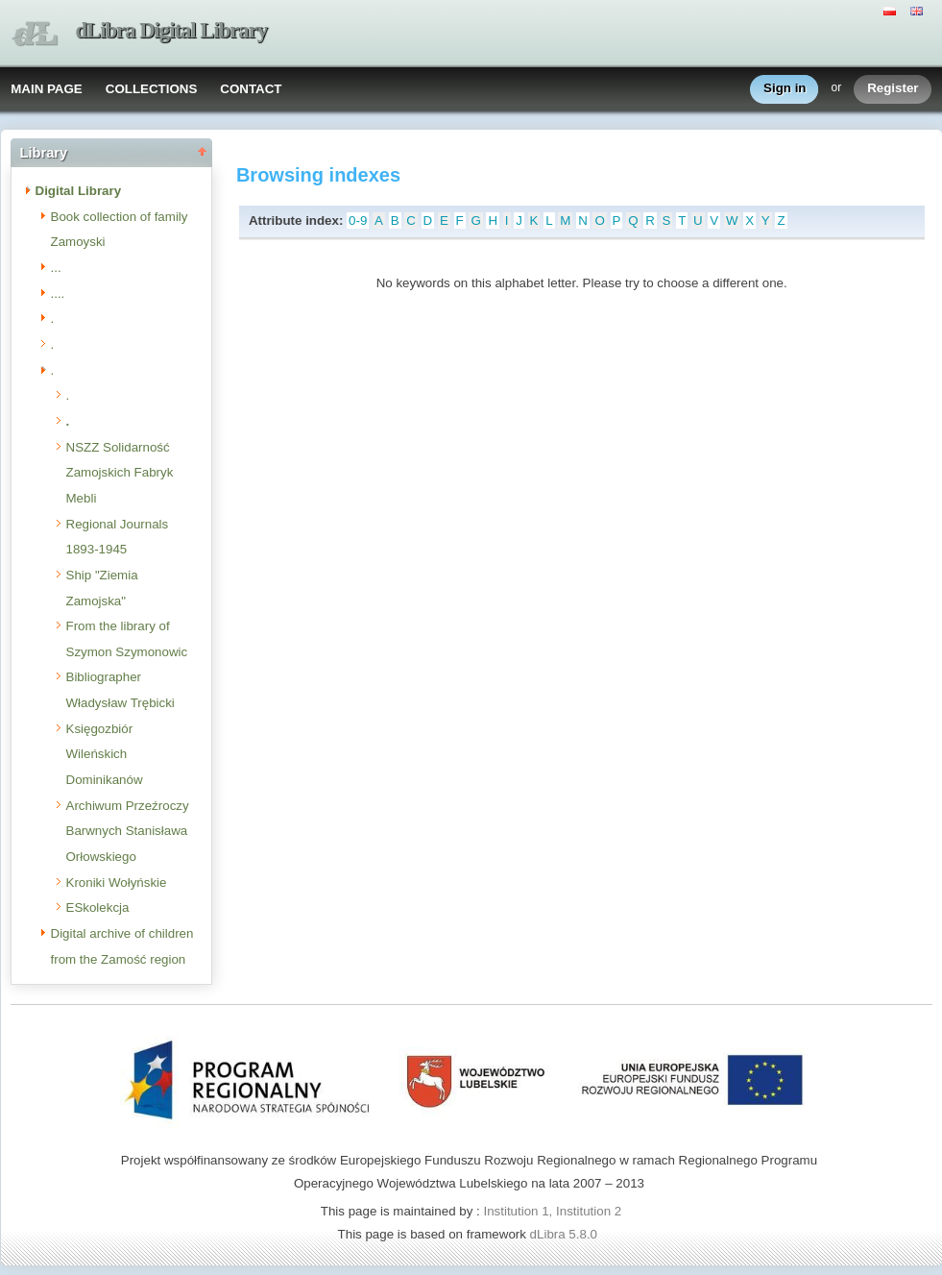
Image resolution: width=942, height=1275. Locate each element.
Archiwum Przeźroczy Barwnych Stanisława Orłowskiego (127, 831)
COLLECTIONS (152, 89)
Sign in (784, 89)
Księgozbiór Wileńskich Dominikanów (104, 754)
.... (58, 293)
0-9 (358, 220)
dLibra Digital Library (172, 30)
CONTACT (250, 89)
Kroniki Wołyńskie (116, 882)
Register (892, 89)
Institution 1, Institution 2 (552, 1211)
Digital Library (79, 191)
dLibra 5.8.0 (565, 1234)
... (56, 267)
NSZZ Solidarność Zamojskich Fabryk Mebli (120, 472)
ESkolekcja (98, 907)
